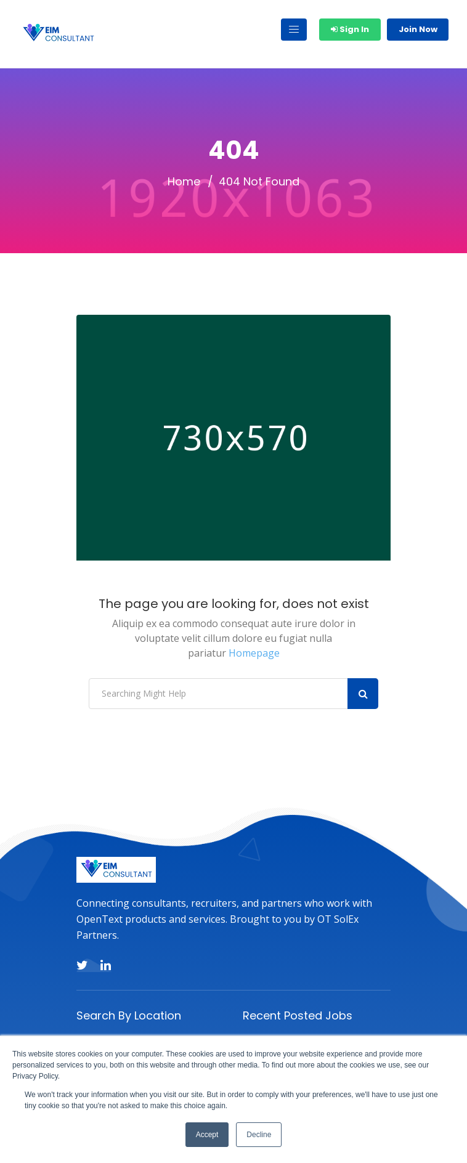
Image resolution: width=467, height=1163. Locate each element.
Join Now (418, 29)
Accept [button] (207, 1134)
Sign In (350, 29)
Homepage (254, 653)
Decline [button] (258, 1134)
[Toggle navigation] (294, 29)
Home (184, 181)
